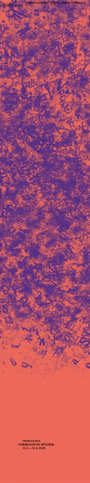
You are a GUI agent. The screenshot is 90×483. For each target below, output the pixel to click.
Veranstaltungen (37, 2)
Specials (76, 2)
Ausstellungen (60, 2)
